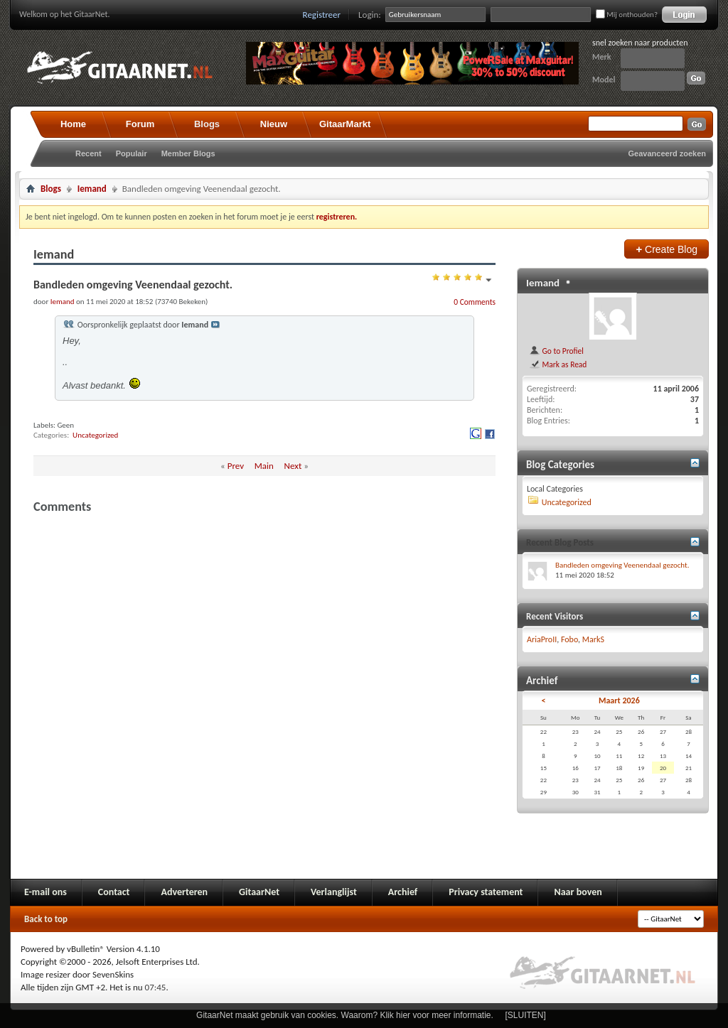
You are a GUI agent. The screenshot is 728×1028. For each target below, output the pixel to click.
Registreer (322, 14)
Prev (236, 465)
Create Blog (666, 249)
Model (603, 80)
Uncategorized (95, 435)
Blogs (207, 124)
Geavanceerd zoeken (667, 153)
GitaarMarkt (344, 124)
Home (73, 124)
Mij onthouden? (627, 14)
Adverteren (184, 892)
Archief (402, 892)
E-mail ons (45, 892)
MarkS (593, 639)
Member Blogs (188, 153)
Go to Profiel (556, 351)
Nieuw (273, 124)
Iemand (92, 188)
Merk (601, 57)
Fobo (569, 639)
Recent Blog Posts (560, 542)
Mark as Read (558, 364)
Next (293, 465)
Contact (114, 892)
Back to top (46, 919)
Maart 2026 (619, 700)
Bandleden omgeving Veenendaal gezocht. (622, 565)
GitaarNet (259, 892)
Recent (88, 153)
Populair (131, 153)
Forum (140, 124)
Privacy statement (486, 892)
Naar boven (577, 892)
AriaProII (542, 639)
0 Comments (475, 302)
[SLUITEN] (525, 1015)
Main (264, 465)
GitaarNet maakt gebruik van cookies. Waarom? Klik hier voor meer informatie (343, 1015)
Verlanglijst (334, 892)
